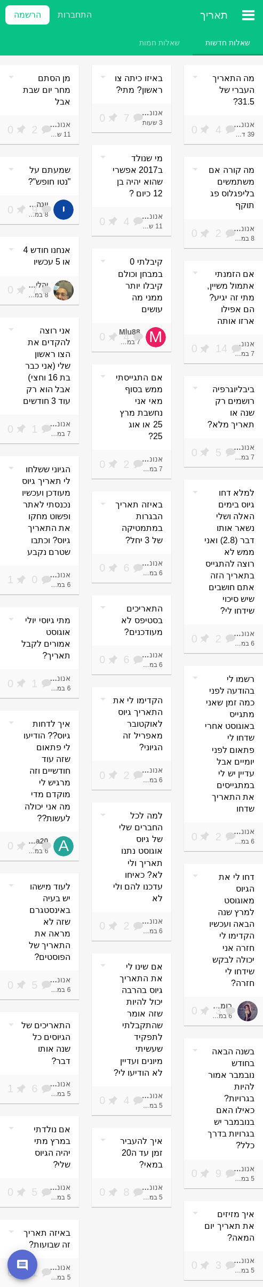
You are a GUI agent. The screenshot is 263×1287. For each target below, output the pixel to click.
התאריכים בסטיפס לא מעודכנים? (141, 620)
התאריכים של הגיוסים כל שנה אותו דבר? (45, 1043)
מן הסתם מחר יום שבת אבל (46, 90)
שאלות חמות (159, 42)
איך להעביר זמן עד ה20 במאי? (141, 1153)
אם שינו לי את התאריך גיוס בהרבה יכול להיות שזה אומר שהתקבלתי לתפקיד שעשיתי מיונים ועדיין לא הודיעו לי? (138, 1019)
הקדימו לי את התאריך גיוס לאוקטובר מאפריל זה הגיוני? (138, 724)
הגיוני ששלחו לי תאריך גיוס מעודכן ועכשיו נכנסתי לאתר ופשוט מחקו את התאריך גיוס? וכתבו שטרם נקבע (46, 511)
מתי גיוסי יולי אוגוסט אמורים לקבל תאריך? (45, 638)
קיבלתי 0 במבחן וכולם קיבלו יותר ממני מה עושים (140, 285)
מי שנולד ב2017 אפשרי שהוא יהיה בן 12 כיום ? (138, 176)
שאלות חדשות (227, 42)
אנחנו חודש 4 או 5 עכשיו (47, 255)
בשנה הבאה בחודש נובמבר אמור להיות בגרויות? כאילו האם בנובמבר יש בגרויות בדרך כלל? (231, 1098)
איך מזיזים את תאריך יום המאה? (229, 1226)
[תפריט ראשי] (248, 15)
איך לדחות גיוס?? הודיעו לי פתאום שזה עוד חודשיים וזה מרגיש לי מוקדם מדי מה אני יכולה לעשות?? (46, 771)
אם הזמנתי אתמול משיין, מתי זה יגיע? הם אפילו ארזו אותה (230, 297)
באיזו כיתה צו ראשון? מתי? (139, 84)
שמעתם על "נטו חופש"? (49, 175)
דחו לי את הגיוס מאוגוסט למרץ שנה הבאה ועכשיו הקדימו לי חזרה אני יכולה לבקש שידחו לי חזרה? (231, 930)
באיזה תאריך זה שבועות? (46, 1238)
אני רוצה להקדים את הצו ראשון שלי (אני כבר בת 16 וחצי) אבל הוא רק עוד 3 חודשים (47, 366)
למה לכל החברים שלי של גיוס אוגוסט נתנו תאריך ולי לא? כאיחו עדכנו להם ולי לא (138, 857)
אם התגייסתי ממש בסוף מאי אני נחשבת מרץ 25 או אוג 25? (139, 407)
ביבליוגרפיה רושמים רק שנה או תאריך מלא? (231, 407)
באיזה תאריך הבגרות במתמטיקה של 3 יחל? (138, 522)
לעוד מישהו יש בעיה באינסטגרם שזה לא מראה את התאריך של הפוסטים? (49, 922)
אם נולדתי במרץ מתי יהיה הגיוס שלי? (52, 1147)
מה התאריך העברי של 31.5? (233, 90)
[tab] (228, 42)
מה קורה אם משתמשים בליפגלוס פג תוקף (231, 187)
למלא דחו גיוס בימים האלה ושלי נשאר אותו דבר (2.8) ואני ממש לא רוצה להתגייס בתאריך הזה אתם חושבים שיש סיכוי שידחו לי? (229, 551)
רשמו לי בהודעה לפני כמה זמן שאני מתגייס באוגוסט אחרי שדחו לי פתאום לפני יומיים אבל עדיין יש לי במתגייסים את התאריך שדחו (229, 743)
